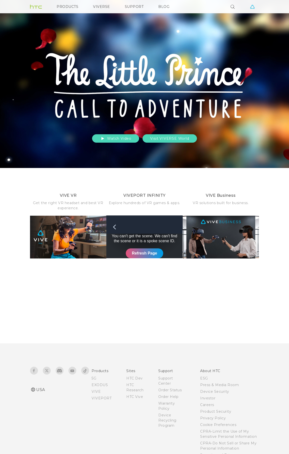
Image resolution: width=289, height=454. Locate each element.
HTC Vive (134, 396)
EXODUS (100, 385)
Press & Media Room (219, 385)
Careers (207, 405)
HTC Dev (134, 378)
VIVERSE (101, 6)
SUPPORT (134, 6)
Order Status (170, 390)
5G (94, 378)
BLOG (163, 6)
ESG (204, 378)
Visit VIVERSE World (169, 138)
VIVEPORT (102, 398)
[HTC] (36, 7)
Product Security (215, 411)
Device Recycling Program (167, 420)
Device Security (214, 391)
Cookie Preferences (218, 425)
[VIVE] (252, 6)
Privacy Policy (213, 418)
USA (40, 389)
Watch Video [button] (115, 138)
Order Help (168, 396)
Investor (207, 398)
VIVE (96, 391)
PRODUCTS (67, 6)
